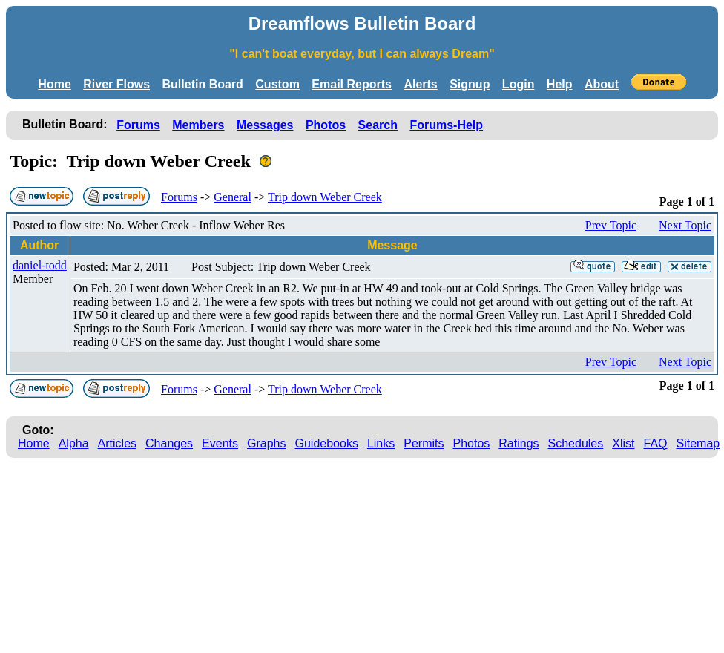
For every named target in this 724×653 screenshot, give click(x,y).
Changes (169, 443)
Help (560, 84)
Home (54, 84)
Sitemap (698, 443)
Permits (424, 443)
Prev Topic (610, 225)
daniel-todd (40, 265)
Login (518, 84)
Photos (326, 125)
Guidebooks (326, 443)
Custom (277, 84)
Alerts (420, 84)
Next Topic (685, 225)
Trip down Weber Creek (325, 197)
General (232, 197)
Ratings (518, 443)
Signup (470, 84)
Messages (265, 125)
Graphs (266, 443)
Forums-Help (446, 125)
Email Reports (352, 84)
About (602, 84)
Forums (138, 125)
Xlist (623, 443)
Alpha (74, 443)
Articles (117, 443)
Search (378, 125)
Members (198, 125)
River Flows (116, 84)
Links (381, 443)
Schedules (576, 443)
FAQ (656, 443)
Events (220, 443)
